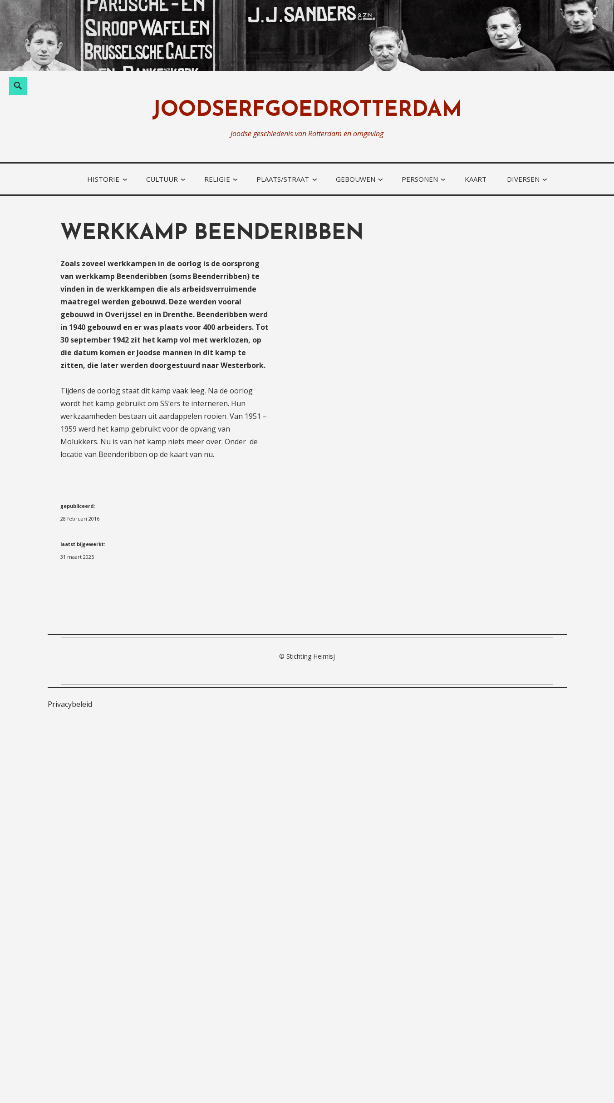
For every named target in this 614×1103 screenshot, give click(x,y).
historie (103, 179)
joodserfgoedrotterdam (307, 110)
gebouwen (355, 179)
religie (217, 179)
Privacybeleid (70, 704)
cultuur (162, 179)
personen (420, 179)
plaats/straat (282, 179)
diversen (523, 179)
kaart (475, 179)
